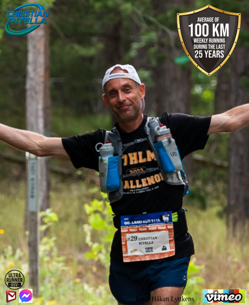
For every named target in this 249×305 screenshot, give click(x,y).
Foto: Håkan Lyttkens (164, 298)
